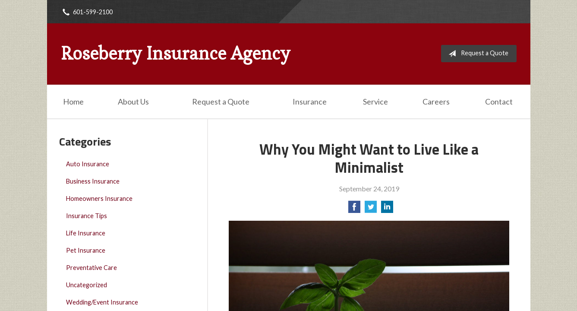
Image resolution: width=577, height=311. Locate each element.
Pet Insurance (85, 250)
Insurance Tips (86, 215)
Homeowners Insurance (99, 198)
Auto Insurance (87, 164)
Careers (436, 101)
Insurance (310, 101)
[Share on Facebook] (354, 209)
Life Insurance (85, 233)
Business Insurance (93, 181)
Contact (499, 101)
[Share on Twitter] (371, 209)
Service (375, 101)
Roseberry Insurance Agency (175, 53)
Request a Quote (476, 53)
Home (73, 101)
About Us (133, 101)
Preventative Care (91, 267)
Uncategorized (86, 285)
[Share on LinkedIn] (387, 209)
